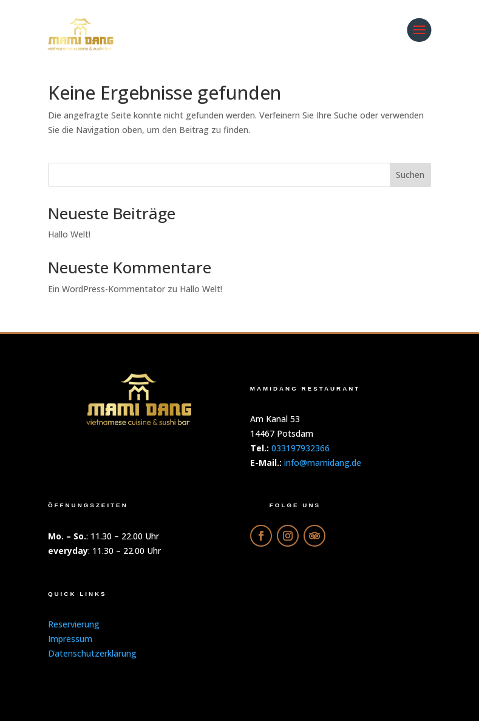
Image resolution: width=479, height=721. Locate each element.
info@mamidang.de (322, 462)
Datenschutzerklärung (92, 653)
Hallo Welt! (69, 234)
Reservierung (74, 624)
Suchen (410, 174)
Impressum (70, 638)
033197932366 (300, 448)
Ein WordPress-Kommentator (106, 289)
